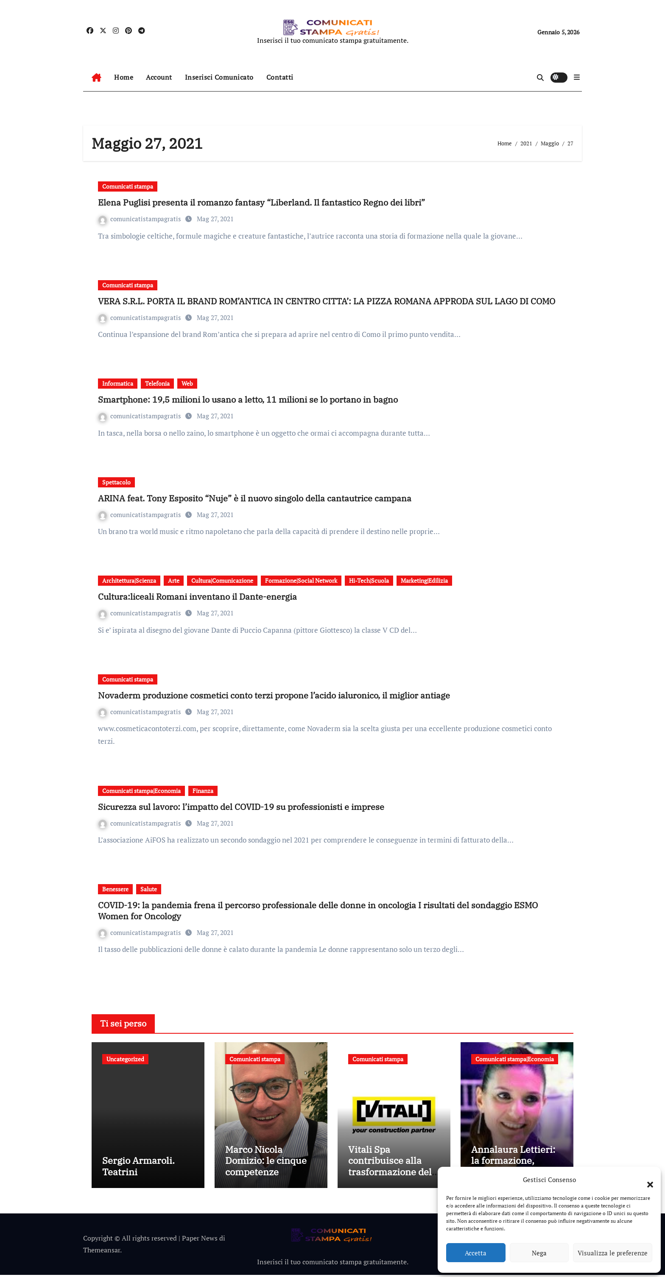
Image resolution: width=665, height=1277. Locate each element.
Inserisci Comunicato (219, 77)
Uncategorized (125, 1059)
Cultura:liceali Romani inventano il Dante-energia (197, 596)
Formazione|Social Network (301, 580)
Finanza (203, 791)
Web (187, 383)
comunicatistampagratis (140, 218)
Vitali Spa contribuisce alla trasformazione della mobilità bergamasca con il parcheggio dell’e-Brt (394, 1179)
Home (123, 77)
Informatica (117, 383)
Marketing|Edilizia (424, 580)
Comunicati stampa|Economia (141, 791)
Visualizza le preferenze (613, 1253)
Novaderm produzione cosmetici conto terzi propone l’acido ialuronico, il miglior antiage (274, 695)
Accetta (475, 1253)
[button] (646, 1179)
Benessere (115, 889)
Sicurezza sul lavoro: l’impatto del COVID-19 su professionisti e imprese (241, 806)
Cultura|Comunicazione (222, 580)
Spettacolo (116, 482)
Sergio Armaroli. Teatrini (138, 1168)
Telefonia (157, 383)
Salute (148, 889)
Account (159, 77)
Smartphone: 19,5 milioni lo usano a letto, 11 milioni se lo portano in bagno (248, 399)
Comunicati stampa (127, 186)
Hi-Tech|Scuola (369, 580)
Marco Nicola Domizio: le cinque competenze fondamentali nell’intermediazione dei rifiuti (268, 1179)
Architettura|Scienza (129, 580)
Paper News (200, 1240)
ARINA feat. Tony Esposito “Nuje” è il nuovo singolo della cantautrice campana (254, 498)
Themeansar (101, 1252)
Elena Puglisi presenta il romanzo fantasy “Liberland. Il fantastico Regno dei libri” (261, 202)
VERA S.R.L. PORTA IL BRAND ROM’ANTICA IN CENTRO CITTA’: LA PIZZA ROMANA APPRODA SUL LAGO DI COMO (326, 301)
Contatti (279, 77)
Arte (173, 580)
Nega (539, 1253)
